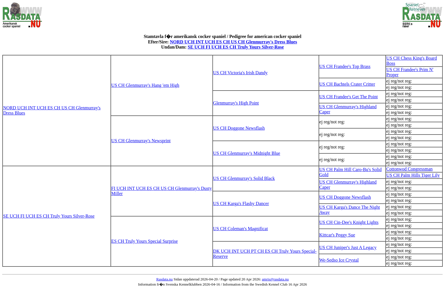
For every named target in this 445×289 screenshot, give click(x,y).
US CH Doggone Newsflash (239, 128)
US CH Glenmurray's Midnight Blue (246, 153)
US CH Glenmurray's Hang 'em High (145, 85)
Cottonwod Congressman (409, 168)
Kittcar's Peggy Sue (337, 234)
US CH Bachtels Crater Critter (347, 84)
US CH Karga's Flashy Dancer (241, 203)
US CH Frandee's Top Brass (345, 66)
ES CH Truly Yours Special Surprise (144, 241)
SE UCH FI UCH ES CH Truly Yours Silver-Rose (236, 47)
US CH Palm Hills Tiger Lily (413, 175)
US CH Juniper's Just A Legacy (348, 247)
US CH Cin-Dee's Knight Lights (348, 222)
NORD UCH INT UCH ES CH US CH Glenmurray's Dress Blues (233, 41)
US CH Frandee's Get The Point (348, 96)
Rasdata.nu (164, 279)
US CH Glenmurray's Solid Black (244, 178)
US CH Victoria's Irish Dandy (240, 72)
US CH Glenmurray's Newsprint (141, 140)
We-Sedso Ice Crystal (339, 260)
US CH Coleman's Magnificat (240, 228)
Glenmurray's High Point (236, 103)
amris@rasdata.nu (275, 279)
